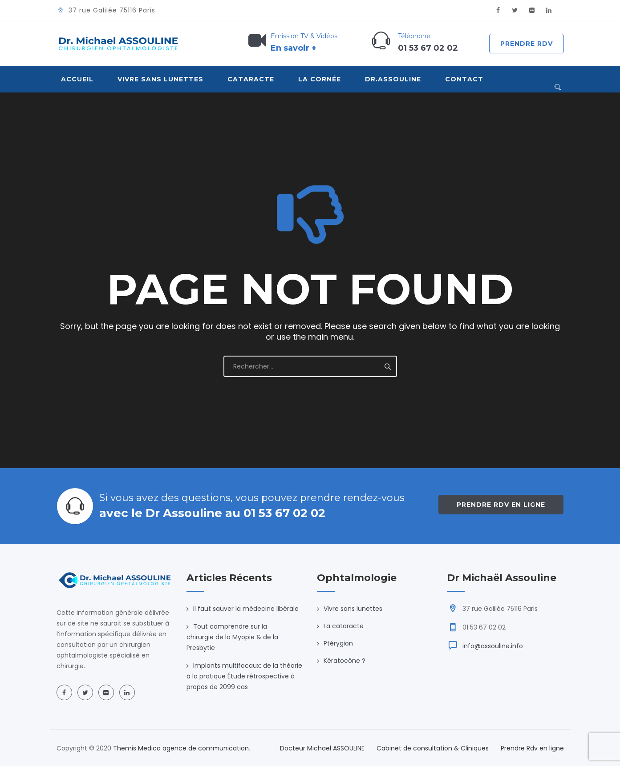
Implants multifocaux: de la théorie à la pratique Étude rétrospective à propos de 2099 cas (244, 676)
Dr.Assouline (393, 79)
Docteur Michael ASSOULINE (322, 748)
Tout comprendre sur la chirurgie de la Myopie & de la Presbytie (232, 637)
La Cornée (319, 79)
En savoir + (293, 48)
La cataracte (344, 626)
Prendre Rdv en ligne (501, 505)
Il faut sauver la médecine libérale (246, 608)
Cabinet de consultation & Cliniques (433, 748)
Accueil (77, 79)
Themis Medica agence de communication (181, 748)
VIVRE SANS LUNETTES (160, 79)
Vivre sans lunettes (353, 608)
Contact (464, 79)
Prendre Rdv (526, 44)
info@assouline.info (492, 646)
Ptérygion (338, 643)
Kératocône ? (344, 660)
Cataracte (250, 79)
